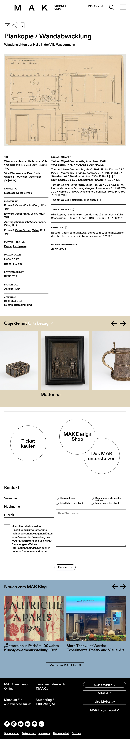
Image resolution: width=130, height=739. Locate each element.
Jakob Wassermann (33, 222)
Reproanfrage (67, 498)
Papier (8, 246)
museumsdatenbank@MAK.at (50, 686)
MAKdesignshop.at (104, 710)
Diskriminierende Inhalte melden (108, 499)
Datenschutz (29, 733)
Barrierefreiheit (61, 733)
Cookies (76, 733)
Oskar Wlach (23, 205)
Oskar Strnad (23, 230)
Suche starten (104, 685)
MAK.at (104, 693)
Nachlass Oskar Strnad (18, 193)
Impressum (44, 733)
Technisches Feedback (107, 503)
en (95, 6)
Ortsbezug (38, 323)
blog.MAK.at (105, 702)
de (90, 6)
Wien (35, 205)
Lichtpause (19, 246)
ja (101, 6)
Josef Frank (22, 213)
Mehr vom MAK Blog (65, 665)
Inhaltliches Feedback (71, 503)
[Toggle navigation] (123, 8)
